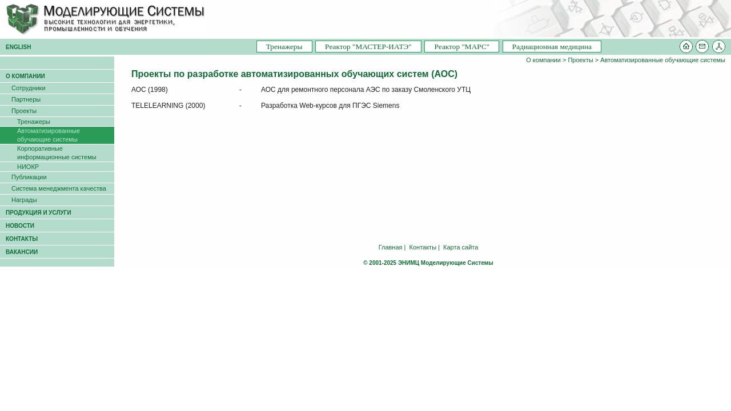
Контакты (423, 247)
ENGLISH (18, 47)
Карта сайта (460, 247)
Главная (391, 247)
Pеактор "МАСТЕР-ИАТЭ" (368, 46)
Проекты (580, 60)
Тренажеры (284, 46)
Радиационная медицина (552, 46)
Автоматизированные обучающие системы (662, 60)
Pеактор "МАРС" (461, 46)
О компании (543, 60)
